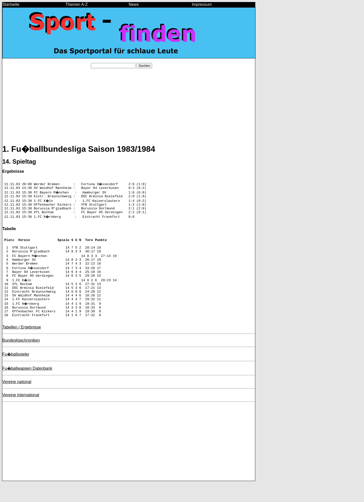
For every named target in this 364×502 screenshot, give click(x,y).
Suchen (144, 66)
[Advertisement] (128, 107)
